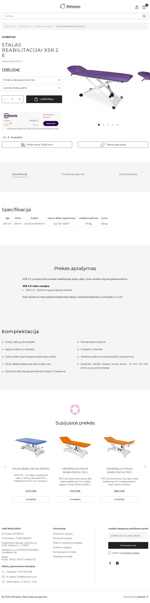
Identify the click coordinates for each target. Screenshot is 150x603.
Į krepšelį (47, 99)
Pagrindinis (10, 26)
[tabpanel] (102, 87)
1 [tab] (99, 125)
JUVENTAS (9, 37)
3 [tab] (108, 125)
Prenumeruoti (128, 545)
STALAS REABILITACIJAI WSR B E (31, 471)
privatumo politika (130, 553)
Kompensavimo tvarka (64, 552)
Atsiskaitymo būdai (62, 556)
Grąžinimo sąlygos (62, 547)
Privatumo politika (62, 538)
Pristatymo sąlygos (63, 533)
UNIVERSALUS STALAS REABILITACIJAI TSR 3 (119, 471)
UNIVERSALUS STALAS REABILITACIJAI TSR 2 (75, 471)
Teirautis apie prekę (116, 144)
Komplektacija (128, 174)
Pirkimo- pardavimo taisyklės (67, 543)
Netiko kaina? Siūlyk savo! (40, 144)
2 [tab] (103, 125)
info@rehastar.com (27, 577)
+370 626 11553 (24, 572)
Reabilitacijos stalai (43, 26)
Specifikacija (20, 174)
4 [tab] (113, 125)
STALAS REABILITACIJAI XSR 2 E (70, 26)
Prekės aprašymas (74, 174)
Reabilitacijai (25, 26)
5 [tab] (118, 125)
